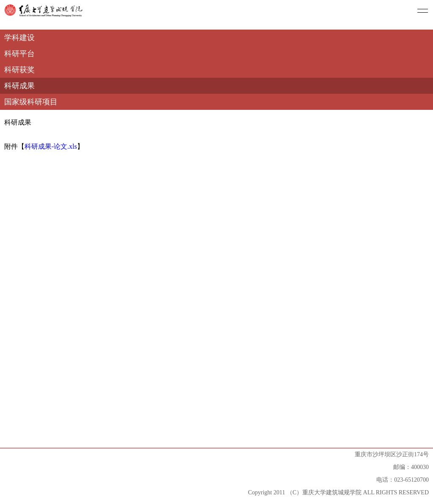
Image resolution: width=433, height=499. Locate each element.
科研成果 (19, 86)
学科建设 (19, 37)
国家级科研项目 (31, 102)
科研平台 (19, 53)
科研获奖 (19, 69)
